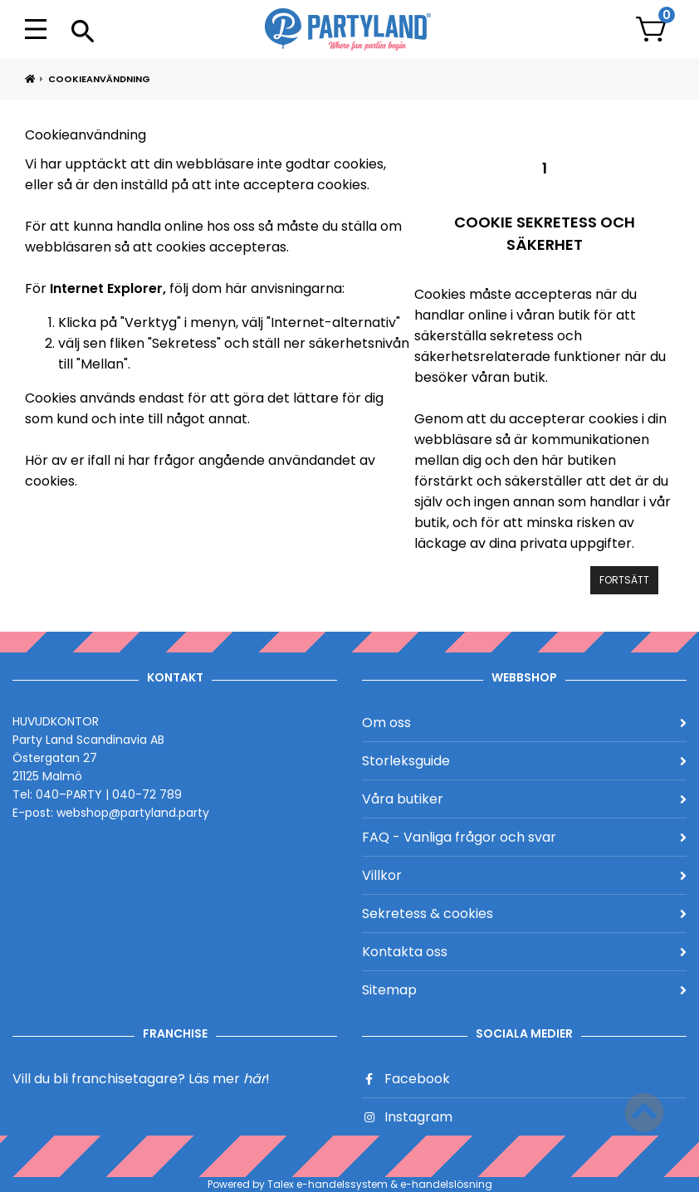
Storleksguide (524, 760)
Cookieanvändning (99, 78)
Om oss (524, 722)
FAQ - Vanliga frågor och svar (524, 837)
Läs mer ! (229, 1078)
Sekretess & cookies (524, 913)
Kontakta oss (524, 951)
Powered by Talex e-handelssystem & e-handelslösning (350, 1184)
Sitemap (524, 989)
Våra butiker (524, 799)
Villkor (524, 875)
